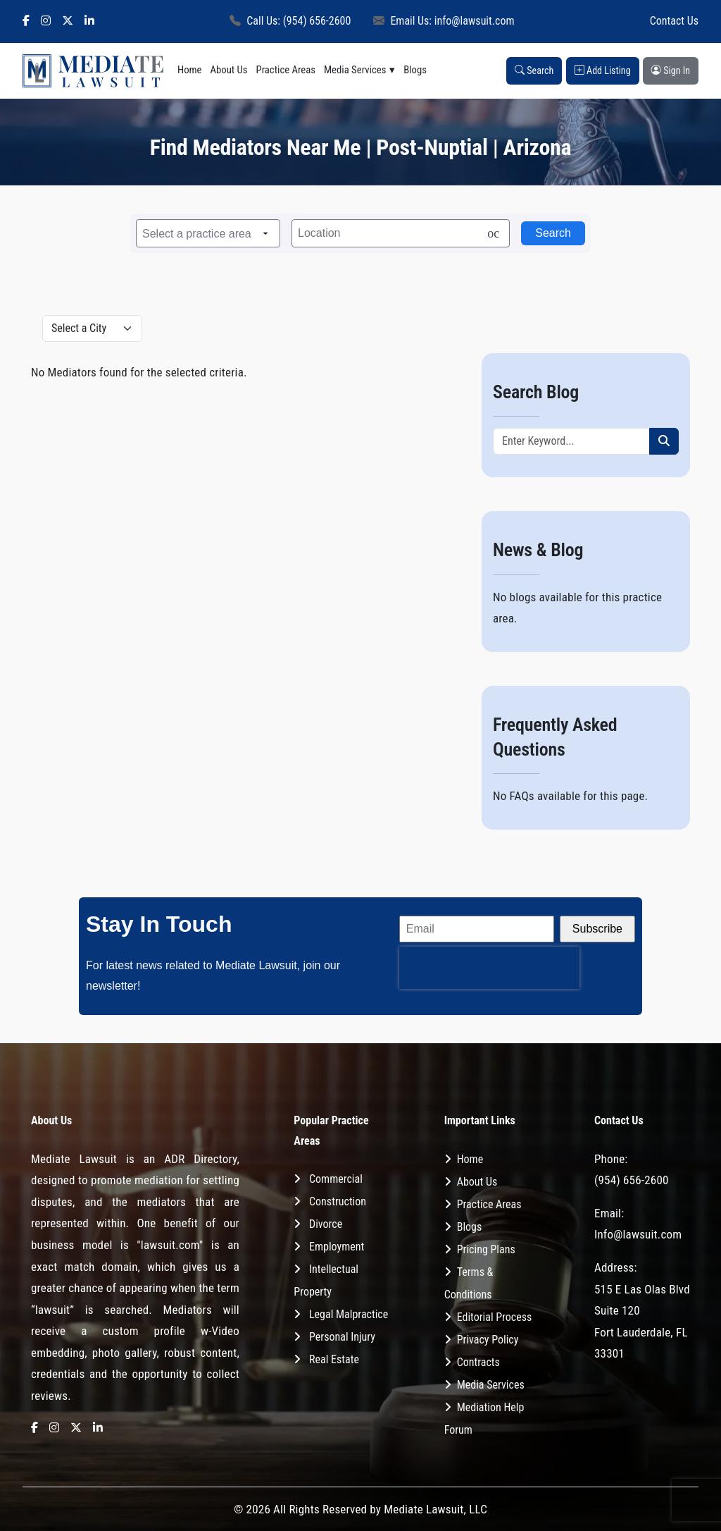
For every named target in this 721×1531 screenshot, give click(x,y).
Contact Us (674, 20)
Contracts (478, 1362)
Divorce (325, 1224)
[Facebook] (26, 21)
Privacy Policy (488, 1339)
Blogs (415, 69)
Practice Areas (285, 69)
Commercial (336, 1179)
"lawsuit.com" (170, 1245)
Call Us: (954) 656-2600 (290, 20)
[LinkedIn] (89, 21)
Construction (337, 1201)
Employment (336, 1246)
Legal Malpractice (348, 1314)
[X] (67, 21)
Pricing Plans (486, 1249)
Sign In (670, 70)
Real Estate (334, 1359)
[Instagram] (46, 21)
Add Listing (603, 70)
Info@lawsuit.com (638, 1234)
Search (534, 70)
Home (189, 69)
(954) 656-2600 (631, 1180)
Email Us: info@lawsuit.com (443, 20)
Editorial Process (494, 1317)
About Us (229, 69)
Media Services (355, 69)
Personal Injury (342, 1337)
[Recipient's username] (571, 441)
